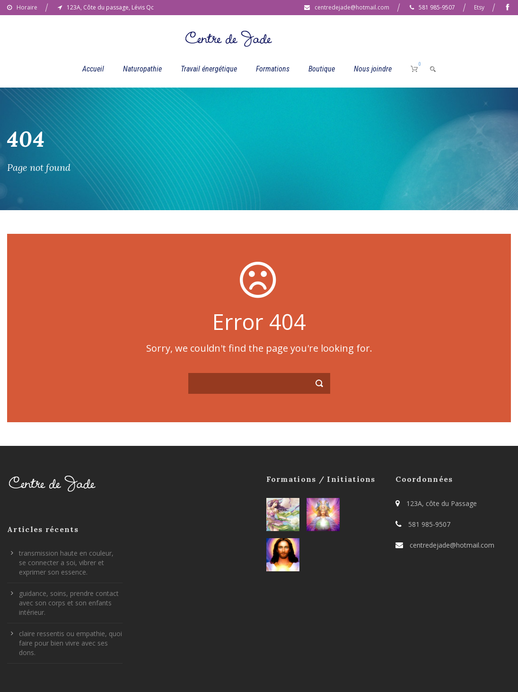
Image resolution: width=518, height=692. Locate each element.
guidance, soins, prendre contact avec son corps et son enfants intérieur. (69, 603)
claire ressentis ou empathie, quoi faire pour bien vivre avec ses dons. (70, 643)
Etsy (479, 7)
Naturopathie (142, 68)
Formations (273, 68)
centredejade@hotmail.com (352, 7)
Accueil (93, 68)
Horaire (27, 7)
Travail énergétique (209, 68)
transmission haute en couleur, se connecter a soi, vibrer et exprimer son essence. (66, 563)
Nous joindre (373, 68)
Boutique (321, 68)
